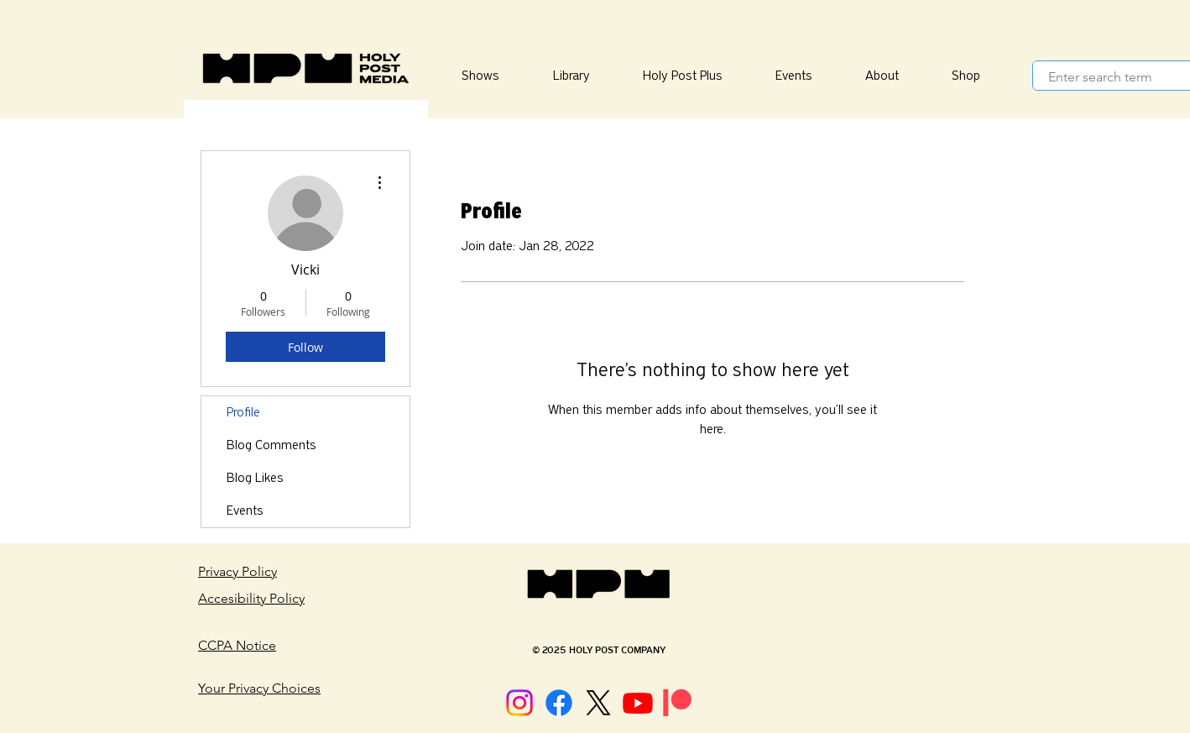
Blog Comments (271, 445)
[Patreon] (677, 702)
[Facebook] (559, 702)
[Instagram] (519, 702)
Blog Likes (255, 477)
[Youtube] (637, 702)
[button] (570, 76)
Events (245, 510)
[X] (598, 702)
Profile (243, 412)
